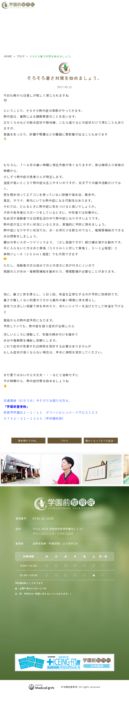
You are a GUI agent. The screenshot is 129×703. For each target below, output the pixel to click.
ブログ (21, 56)
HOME (8, 56)
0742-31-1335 (43, 518)
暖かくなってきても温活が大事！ (102, 440)
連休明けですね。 (28, 440)
